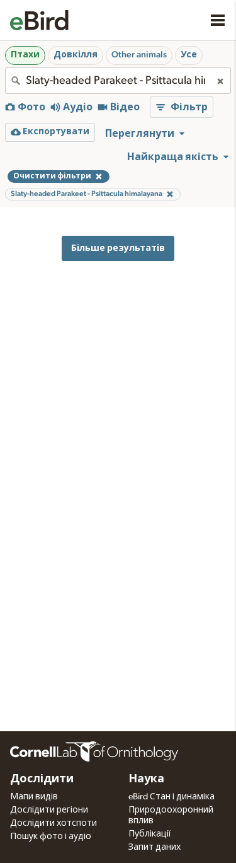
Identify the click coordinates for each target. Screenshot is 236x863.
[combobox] (118, 80)
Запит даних (154, 847)
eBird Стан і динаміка (171, 796)
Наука (146, 779)
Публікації (149, 834)
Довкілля (75, 54)
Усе (189, 54)
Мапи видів (34, 796)
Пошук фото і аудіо (50, 836)
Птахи (25, 54)
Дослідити (42, 779)
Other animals (139, 54)
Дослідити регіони (49, 810)
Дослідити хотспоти (53, 823)
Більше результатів (118, 248)
